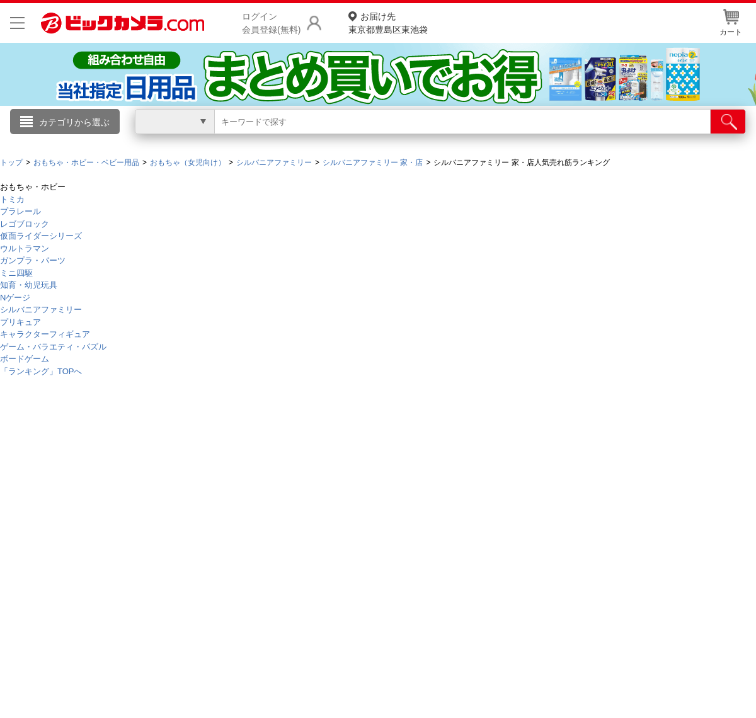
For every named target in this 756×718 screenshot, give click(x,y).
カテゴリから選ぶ (74, 122)
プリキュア (20, 322)
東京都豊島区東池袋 (388, 22)
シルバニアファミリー (41, 309)
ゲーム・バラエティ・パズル (53, 346)
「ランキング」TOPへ (41, 371)
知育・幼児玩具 (28, 285)
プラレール (20, 211)
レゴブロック (24, 224)
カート (730, 23)
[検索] (728, 122)
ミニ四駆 (16, 273)
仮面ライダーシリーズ (41, 236)
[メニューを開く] (17, 23)
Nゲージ (15, 297)
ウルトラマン (24, 248)
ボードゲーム (24, 358)
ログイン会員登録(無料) (271, 23)
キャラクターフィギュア (45, 334)
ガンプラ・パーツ (33, 260)
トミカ (12, 199)
